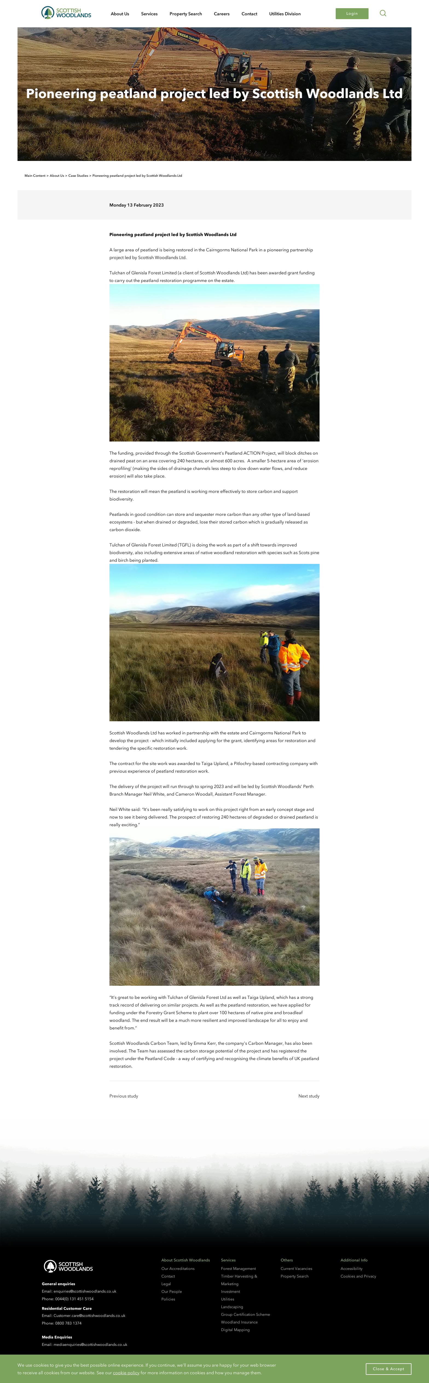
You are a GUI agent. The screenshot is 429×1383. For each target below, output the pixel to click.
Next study (309, 1096)
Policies (168, 1299)
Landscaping (232, 1307)
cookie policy (126, 1372)
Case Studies (78, 176)
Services (149, 13)
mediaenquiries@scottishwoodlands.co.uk (90, 1344)
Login (352, 13)
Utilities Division (285, 13)
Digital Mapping (235, 1330)
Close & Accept (388, 1369)
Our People (171, 1291)
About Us (120, 13)
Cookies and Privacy (358, 1276)
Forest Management (238, 1268)
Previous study (123, 1096)
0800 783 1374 (68, 1323)
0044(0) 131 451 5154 (74, 1299)
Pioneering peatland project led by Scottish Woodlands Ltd (137, 176)
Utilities (227, 1299)
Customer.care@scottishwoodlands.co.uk (89, 1315)
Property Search (186, 13)
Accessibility (352, 1268)
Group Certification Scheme (245, 1314)
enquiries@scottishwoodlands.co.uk (85, 1291)
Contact (249, 13)
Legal (166, 1284)
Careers (222, 13)
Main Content (35, 176)
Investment (230, 1291)
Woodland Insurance (239, 1322)
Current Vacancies (296, 1268)
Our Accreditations (178, 1268)
